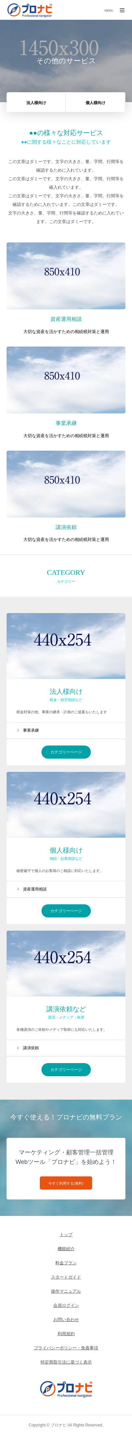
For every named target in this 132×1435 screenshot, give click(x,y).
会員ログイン (66, 1305)
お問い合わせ (66, 1319)
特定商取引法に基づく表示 (66, 1362)
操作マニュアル (66, 1291)
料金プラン (66, 1263)
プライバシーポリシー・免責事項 (66, 1348)
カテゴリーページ (66, 752)
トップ (66, 1234)
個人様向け (66, 850)
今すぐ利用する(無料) (65, 1183)
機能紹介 (66, 1249)
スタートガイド (66, 1277)
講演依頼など (66, 1009)
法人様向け (66, 691)
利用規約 (66, 1334)
